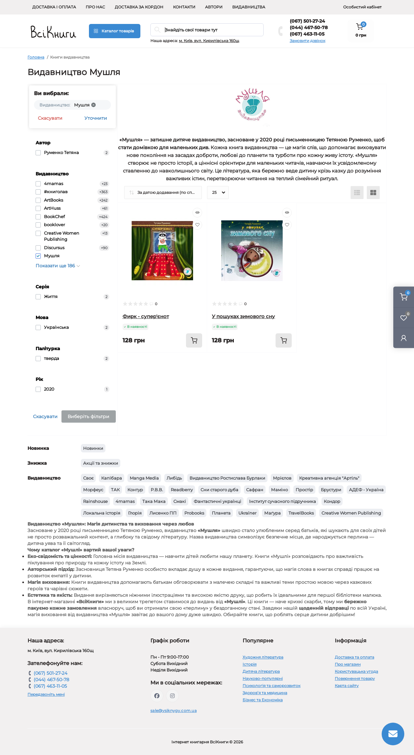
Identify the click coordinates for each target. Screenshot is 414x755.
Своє (88, 478)
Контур (135, 489)
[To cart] (194, 340)
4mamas (125, 501)
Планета (221, 513)
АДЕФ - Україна (366, 489)
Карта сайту (347, 685)
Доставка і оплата (54, 7)
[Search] (157, 29)
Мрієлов (282, 478)
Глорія (135, 513)
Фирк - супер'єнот (146, 316)
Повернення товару (355, 678)
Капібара (111, 478)
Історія (249, 664)
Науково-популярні (263, 678)
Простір (304, 489)
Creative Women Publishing (351, 513)
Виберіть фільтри (88, 416)
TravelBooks (301, 513)
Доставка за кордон (139, 7)
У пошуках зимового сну (243, 316)
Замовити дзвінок (307, 40)
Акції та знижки (100, 463)
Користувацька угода (356, 671)
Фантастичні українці (217, 501)
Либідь (174, 478)
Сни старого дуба (219, 489)
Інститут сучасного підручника (282, 501)
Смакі (179, 501)
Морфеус (93, 489)
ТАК (115, 489)
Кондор (332, 501)
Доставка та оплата (354, 657)
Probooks (194, 513)
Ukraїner (247, 513)
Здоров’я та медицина (265, 692)
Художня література (263, 657)
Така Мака (154, 501)
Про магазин (348, 664)
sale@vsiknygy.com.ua (173, 710)
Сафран (254, 489)
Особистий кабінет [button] (362, 7)
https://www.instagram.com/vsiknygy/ (172, 695)
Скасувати (50, 118)
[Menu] (114, 31)
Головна (35, 57)
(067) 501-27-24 (307, 21)
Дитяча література (261, 671)
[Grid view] (373, 192)
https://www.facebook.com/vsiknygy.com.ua (156, 695)
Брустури (331, 489)
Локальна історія (101, 513)
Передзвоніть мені (46, 694)
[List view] (357, 192)
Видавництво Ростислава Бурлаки (227, 478)
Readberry (182, 489)
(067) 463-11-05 (307, 34)
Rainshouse (95, 501)
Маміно (279, 489)
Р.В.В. (157, 489)
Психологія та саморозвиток (271, 685)
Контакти (184, 7)
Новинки (93, 448)
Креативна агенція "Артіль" (329, 478)
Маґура (272, 513)
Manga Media (144, 478)
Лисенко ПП (163, 513)
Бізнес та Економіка (263, 699)
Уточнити (95, 118)
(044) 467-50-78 (309, 27)
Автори (214, 7)
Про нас (95, 7)
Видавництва (248, 7)
